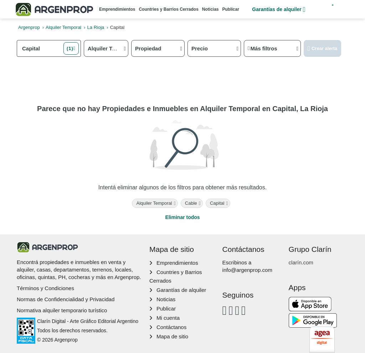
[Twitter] (243, 310)
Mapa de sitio (172, 336)
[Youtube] (237, 310)
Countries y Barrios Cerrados (168, 9)
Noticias (210, 9)
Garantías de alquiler (278, 9)
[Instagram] (230, 310)
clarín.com (301, 262)
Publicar (230, 9)
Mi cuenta (168, 318)
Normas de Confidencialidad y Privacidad (65, 299)
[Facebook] (224, 310)
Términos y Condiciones (45, 288)
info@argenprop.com (247, 270)
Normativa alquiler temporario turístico (62, 310)
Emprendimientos (117, 9)
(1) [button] (70, 48)
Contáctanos (171, 327)
